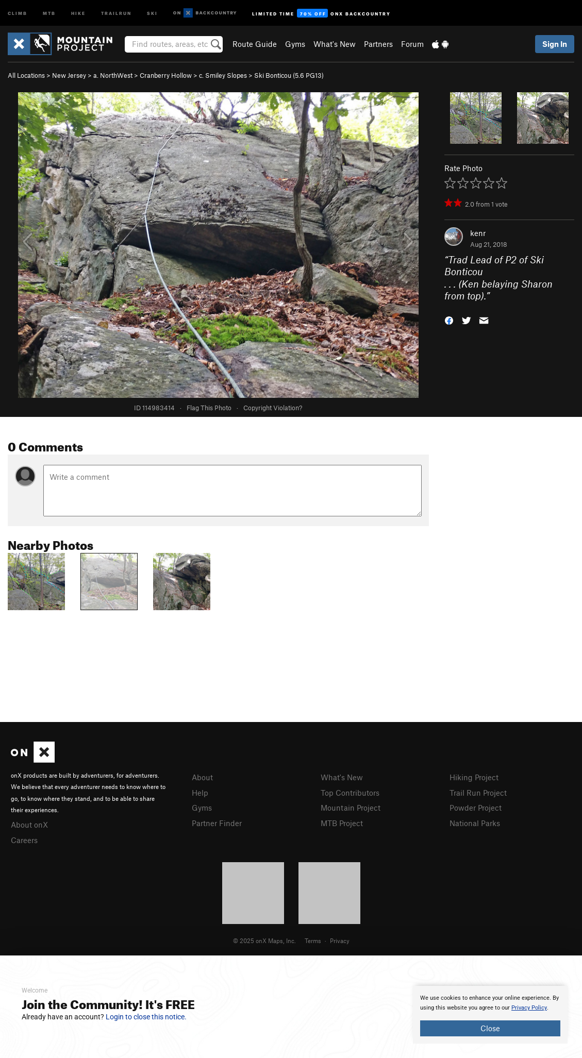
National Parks (475, 823)
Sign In (554, 43)
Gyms (295, 43)
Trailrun (116, 12)
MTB (49, 12)
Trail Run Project (478, 792)
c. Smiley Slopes (223, 75)
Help (200, 792)
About (202, 777)
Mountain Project (350, 807)
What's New (334, 43)
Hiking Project (474, 777)
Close (490, 1028)
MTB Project (342, 823)
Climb (17, 12)
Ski (152, 12)
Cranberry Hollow (166, 75)
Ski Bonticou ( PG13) (289, 75)
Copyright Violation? (272, 408)
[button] (449, 320)
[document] (490, 1014)
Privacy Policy (529, 1007)
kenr (478, 233)
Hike (78, 12)
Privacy (340, 940)
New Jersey (69, 75)
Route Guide (254, 43)
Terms (313, 940)
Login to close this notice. (146, 1017)
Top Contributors (350, 792)
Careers (24, 840)
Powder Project (476, 807)
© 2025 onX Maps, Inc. (264, 940)
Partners (378, 43)
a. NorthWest (112, 75)
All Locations (26, 75)
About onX (29, 824)
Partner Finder (217, 823)
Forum (412, 43)
